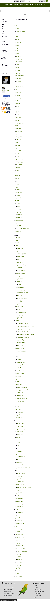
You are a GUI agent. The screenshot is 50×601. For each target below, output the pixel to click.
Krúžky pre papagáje (19, 339)
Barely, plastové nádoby (20, 58)
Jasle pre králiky (19, 382)
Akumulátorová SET (19, 179)
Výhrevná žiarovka (20, 317)
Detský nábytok (18, 568)
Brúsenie (17, 28)
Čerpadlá (17, 184)
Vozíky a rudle (18, 92)
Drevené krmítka (20, 412)
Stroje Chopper (19, 214)
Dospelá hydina (20, 268)
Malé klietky (19, 367)
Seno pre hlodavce (19, 498)
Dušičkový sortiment (18, 576)
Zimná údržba (18, 97)
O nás (36, 585)
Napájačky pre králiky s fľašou (22, 387)
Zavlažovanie (18, 54)
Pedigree (18, 442)
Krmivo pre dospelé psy (20, 421)
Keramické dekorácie (20, 557)
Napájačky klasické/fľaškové (22, 350)
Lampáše (17, 115)
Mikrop (18, 307)
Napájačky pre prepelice (20, 517)
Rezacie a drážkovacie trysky (21, 229)
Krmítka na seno (19, 528)
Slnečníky (17, 198)
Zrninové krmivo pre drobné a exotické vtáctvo (26, 326)
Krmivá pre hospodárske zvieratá (21, 246)
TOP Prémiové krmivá (20, 428)
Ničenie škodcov (19, 98)
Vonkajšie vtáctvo (18, 375)
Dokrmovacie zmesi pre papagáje (22, 323)
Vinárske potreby (19, 62)
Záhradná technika (38, 4)
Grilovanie (18, 70)
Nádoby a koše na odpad (20, 108)
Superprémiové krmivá (21, 429)
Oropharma (19, 359)
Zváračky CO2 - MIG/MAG (20, 208)
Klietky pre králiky (19, 396)
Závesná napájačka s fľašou (21, 289)
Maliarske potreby (19, 131)
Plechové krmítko (20, 279)
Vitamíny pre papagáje (20, 354)
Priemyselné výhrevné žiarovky (21, 314)
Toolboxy (17, 39)
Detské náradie (18, 565)
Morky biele (18, 242)
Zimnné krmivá (18, 376)
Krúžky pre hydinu (20, 295)
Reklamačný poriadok (7, 591)
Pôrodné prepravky (19, 520)
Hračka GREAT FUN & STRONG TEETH (23, 467)
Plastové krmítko (20, 275)
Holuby (16, 404)
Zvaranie (17, 29)
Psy (15, 420)
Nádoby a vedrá (18, 139)
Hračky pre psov (19, 462)
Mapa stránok (37, 593)
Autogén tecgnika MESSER (19, 220)
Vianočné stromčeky (19, 542)
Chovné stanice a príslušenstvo (21, 398)
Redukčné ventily (19, 222)
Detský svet (17, 564)
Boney (18, 445)
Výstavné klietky (20, 512)
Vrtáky (17, 33)
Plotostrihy (18, 189)
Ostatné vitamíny (20, 357)
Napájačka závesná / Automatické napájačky (24, 290)
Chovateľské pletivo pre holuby (21, 418)
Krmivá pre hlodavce (19, 501)
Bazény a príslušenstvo (20, 567)
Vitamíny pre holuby (19, 417)
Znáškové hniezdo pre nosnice (22, 298)
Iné (17, 448)
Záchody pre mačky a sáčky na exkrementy (24, 487)
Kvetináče (17, 65)
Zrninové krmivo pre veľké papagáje (24, 329)
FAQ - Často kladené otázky (8, 595)
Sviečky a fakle (18, 114)
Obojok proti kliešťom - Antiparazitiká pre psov (24, 468)
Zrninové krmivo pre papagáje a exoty (23, 325)
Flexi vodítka (19, 453)
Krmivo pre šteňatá (19, 431)
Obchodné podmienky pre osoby (9, 585)
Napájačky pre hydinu (19, 281)
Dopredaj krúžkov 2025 (21, 342)
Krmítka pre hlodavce (19, 503)
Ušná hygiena (19, 471)
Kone (18, 259)
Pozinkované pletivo (20, 401)
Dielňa (6, 4)
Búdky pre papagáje (19, 368)
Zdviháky (17, 37)
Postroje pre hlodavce (19, 506)
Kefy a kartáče (18, 40)
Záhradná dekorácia (19, 86)
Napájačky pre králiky (19, 385)
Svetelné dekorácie (20, 553)
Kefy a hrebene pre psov (20, 484)
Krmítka (17, 378)
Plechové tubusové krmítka (21, 270)
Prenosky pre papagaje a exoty (21, 370)
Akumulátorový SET (19, 159)
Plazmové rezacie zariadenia (22, 218)
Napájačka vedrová (20, 287)
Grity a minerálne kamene (21, 360)
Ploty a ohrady (18, 69)
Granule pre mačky (20, 434)
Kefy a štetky (18, 145)
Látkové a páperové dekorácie (22, 551)
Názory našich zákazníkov (39, 591)
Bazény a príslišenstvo (20, 109)
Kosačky (17, 186)
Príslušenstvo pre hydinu (20, 293)
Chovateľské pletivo (19, 400)
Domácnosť (16, 4)
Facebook (35, 597)
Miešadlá (17, 137)
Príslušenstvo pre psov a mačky (21, 485)
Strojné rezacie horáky (20, 233)
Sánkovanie (18, 571)
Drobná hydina (20, 267)
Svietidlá (17, 170)
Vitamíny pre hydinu (19, 306)
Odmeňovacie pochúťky (21, 446)
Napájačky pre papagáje (20, 348)
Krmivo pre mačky (19, 432)
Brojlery (17, 240)
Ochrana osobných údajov (8, 589)
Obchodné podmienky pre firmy (9, 587)
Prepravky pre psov (19, 495)
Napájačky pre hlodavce (20, 504)
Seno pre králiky (19, 390)
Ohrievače (18, 153)
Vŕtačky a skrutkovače (19, 158)
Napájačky (18, 531)
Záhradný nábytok (19, 192)
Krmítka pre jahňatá (19, 529)
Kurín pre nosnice (20, 296)
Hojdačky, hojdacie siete (20, 197)
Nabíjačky (17, 173)
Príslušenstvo (18, 225)
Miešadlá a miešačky (19, 162)
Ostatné (17, 36)
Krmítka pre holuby (19, 410)
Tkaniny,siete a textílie (20, 75)
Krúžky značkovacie (20, 343)
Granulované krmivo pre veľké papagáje (25, 335)
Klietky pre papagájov (19, 364)
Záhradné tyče (18, 56)
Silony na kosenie (19, 84)
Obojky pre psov (19, 454)
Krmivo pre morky (20, 254)
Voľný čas (16, 190)
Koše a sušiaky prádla (19, 117)
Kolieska (17, 48)
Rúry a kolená (18, 150)
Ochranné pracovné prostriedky (21, 31)
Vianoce (17, 111)
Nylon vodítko (19, 451)
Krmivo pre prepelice (20, 256)
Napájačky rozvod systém (21, 351)
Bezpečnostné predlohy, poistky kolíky (22, 226)
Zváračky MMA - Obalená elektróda (22, 201)
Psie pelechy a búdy (19, 493)
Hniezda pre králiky (19, 395)
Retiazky (18, 459)
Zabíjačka (17, 120)
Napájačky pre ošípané (20, 523)
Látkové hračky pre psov (21, 464)
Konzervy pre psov (19, 437)
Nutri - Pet (19, 440)
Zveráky (17, 34)
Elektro (31, 4)
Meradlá (17, 45)
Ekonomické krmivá (20, 423)
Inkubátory (19, 303)
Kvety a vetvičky (19, 559)
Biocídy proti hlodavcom (20, 535)
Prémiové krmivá (20, 426)
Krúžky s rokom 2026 (20, 340)
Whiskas (19, 435)
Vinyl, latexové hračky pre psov (22, 465)
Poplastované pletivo (20, 403)
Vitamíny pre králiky (19, 393)
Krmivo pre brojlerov (20, 248)
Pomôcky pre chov (20, 300)
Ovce (16, 526)
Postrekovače (18, 64)
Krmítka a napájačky (19, 478)
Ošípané (18, 257)
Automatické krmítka (20, 481)
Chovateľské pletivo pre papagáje (21, 371)
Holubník (17, 406)
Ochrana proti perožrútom (21, 312)
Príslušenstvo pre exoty (20, 373)
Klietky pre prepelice (19, 510)
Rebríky (17, 90)
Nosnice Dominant (19, 239)
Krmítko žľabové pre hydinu (20, 273)
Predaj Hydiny (17, 237)
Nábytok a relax (18, 76)
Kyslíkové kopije (19, 231)
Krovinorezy (18, 178)
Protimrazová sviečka (7, 84)
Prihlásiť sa (16, 1)
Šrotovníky (19, 304)
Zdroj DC (18, 204)
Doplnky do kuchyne (19, 122)
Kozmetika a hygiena (19, 470)
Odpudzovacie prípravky (21, 489)
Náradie (17, 26)
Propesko (18, 443)
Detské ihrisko (18, 570)
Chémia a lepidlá (19, 42)
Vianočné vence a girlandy (20, 548)
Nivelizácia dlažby (19, 142)
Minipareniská (18, 79)
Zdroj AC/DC (19, 206)
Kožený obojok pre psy (21, 456)
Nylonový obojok (20, 457)
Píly (16, 165)
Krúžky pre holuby (19, 409)
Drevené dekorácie (20, 554)
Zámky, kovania (18, 134)
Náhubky (18, 460)
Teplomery (18, 103)
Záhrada (11, 4)
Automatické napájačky (21, 479)
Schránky (17, 106)
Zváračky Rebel (18, 215)
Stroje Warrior (19, 211)
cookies (9, 600)
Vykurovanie (26, 4)
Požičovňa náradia (38, 589)
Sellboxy (16, 574)
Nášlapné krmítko (20, 271)
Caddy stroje (19, 209)
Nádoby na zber (18, 78)
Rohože (17, 112)
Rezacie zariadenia (19, 217)
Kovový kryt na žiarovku (21, 315)
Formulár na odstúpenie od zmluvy (9, 593)
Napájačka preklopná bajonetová (22, 282)
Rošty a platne (18, 151)
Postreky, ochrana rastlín (20, 87)
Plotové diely (19, 490)
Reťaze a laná (18, 140)
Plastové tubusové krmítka (21, 265)
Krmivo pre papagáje (19, 321)
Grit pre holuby (18, 407)
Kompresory (18, 167)
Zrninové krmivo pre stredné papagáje (24, 328)
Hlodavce (16, 496)
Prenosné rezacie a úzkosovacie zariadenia (23, 228)
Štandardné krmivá (20, 425)
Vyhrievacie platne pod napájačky (22, 292)
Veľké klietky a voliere (20, 365)
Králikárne (18, 381)
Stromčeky (19, 543)
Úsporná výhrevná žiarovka (21, 318)
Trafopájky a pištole (19, 164)
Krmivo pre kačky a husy (21, 251)
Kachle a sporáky (19, 147)
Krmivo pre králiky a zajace (21, 253)
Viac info (11, 600)
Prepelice (16, 509)
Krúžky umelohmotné (20, 345)
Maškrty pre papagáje (19, 353)
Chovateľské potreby (19, 59)
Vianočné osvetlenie (19, 560)
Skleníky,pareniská (19, 83)
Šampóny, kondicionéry (21, 473)
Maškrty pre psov (19, 439)
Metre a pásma (18, 133)
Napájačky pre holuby (19, 414)
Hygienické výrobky (20, 476)
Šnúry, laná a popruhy (19, 104)
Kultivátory (18, 183)
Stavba (21, 4)
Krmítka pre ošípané (19, 521)
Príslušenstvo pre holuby (20, 415)
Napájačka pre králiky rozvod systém (23, 389)
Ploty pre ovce (18, 532)
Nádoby (17, 100)
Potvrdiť (15, 600)
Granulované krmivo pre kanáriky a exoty (25, 332)
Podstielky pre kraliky (19, 392)
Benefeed (18, 309)
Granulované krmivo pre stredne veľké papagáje (26, 334)
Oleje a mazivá (18, 187)
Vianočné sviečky (19, 562)
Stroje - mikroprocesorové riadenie (23, 212)
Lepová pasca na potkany (20, 539)
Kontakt (36, 587)
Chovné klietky (19, 514)
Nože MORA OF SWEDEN (20, 123)
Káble (17, 172)
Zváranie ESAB (17, 200)
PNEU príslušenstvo (19, 44)
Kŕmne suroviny (19, 262)
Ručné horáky (18, 223)
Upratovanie (18, 95)
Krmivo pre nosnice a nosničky (22, 250)
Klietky (17, 507)
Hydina (16, 245)
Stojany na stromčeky (20, 545)
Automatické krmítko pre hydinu (21, 264)
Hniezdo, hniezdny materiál (20, 362)
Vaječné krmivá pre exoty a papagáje (23, 337)
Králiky (16, 379)
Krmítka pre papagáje (19, 346)
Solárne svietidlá (19, 81)
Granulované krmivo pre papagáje (23, 331)
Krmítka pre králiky (19, 384)
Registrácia (22, 1)
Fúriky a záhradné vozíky (20, 73)
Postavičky (19, 556)
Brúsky (17, 161)
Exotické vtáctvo (18, 320)
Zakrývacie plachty (19, 61)
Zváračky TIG (18, 203)
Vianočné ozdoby (19, 546)
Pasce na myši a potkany (19, 534)
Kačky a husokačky (19, 243)
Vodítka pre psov (19, 450)
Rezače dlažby (18, 128)
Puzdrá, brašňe (18, 50)
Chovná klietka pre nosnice (21, 301)
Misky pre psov (19, 482)
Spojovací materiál (19, 136)
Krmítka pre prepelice (19, 515)
